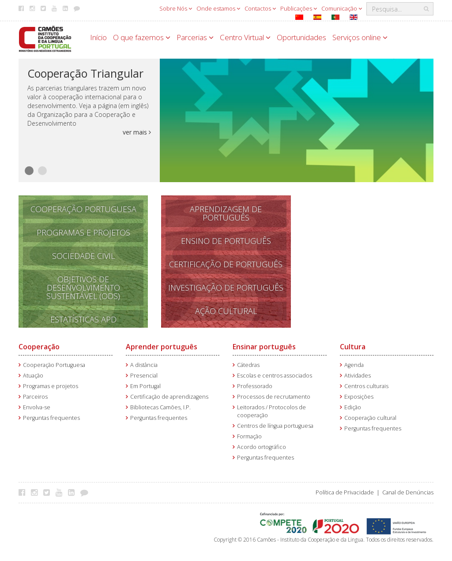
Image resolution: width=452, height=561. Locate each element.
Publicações (298, 8)
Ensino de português (226, 241)
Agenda (354, 365)
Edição (352, 407)
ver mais (137, 132)
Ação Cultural (226, 311)
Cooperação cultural (370, 418)
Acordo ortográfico (261, 447)
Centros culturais (366, 386)
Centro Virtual (245, 37)
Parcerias (195, 37)
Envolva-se (36, 407)
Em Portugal (145, 386)
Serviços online (360, 37)
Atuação (33, 375)
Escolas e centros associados (274, 375)
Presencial (144, 375)
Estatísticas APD (83, 319)
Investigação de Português (225, 287)
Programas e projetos (50, 386)
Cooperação (39, 347)
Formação (249, 436)
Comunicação (341, 8)
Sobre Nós (175, 8)
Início (98, 37)
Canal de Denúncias (407, 492)
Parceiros (35, 396)
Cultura (352, 347)
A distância (144, 365)
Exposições (358, 396)
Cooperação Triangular (85, 73)
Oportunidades (301, 37)
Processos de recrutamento (273, 396)
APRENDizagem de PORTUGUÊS (226, 213)
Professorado (254, 386)
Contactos (260, 8)
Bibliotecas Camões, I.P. (160, 407)
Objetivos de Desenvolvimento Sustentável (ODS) (83, 287)
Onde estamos (218, 8)
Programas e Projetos (83, 232)
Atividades (357, 375)
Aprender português (161, 347)
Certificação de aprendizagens (169, 396)
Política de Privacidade (345, 492)
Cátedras (248, 365)
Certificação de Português (225, 264)
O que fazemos (141, 37)
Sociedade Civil (83, 256)
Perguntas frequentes (51, 418)
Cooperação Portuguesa (83, 209)
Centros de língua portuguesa (275, 426)
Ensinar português (264, 347)
